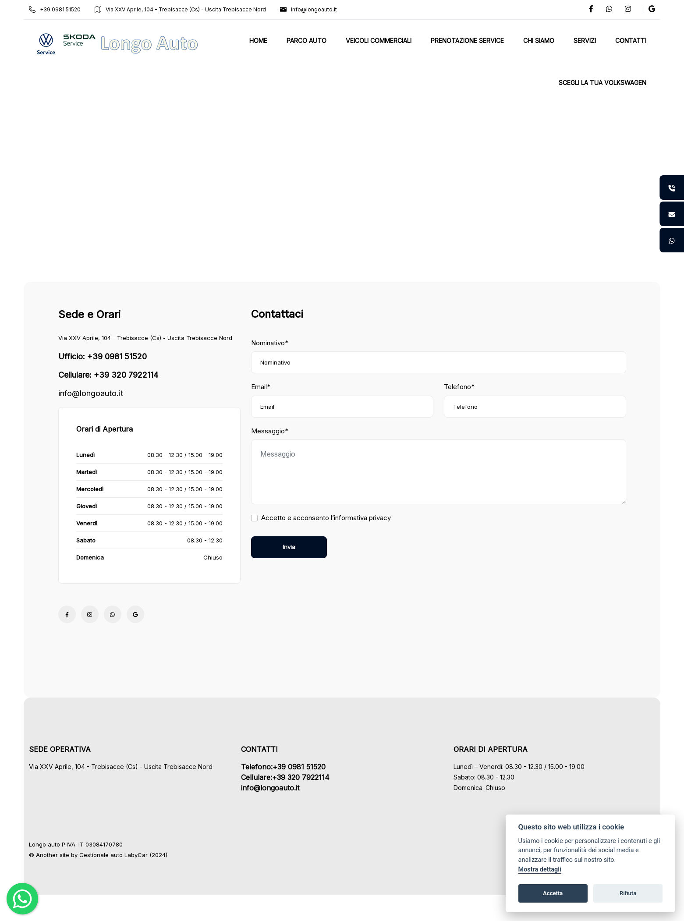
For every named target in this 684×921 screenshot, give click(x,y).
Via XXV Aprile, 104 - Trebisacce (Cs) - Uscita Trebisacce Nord (183, 9)
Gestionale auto (103, 854)
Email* (260, 387)
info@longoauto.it (311, 9)
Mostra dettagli (539, 869)
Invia (289, 546)
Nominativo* (269, 343)
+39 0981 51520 (57, 9)
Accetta (553, 893)
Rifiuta (628, 893)
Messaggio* (269, 431)
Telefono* (459, 387)
